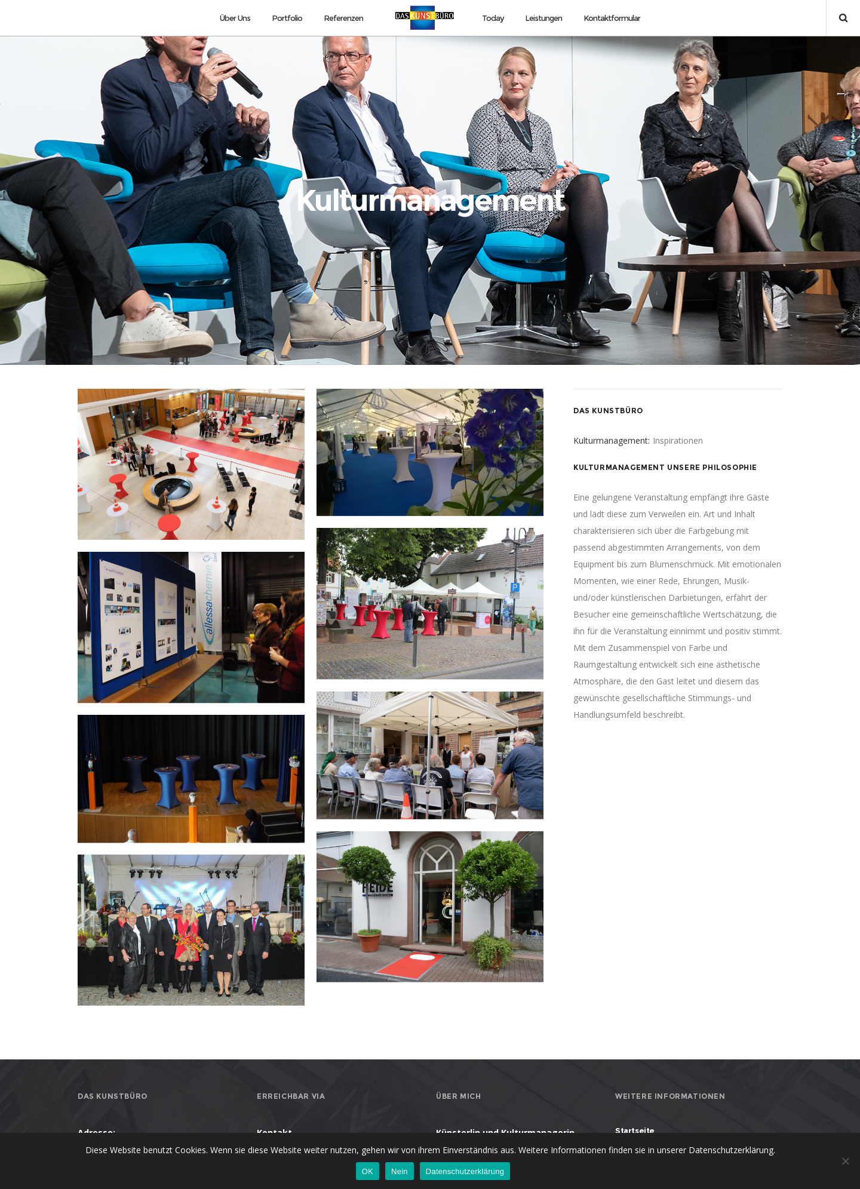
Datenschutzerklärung (465, 1171)
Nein (399, 1171)
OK (367, 1171)
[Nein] (845, 1161)
